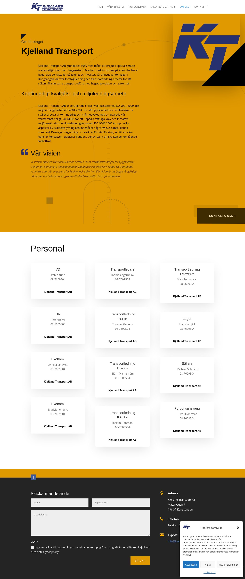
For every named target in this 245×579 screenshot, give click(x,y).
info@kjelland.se (178, 541)
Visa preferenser (228, 564)
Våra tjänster (116, 7)
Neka (208, 564)
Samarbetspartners (162, 7)
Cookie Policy (209, 572)
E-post (173, 535)
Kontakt (198, 7)
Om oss (184, 7)
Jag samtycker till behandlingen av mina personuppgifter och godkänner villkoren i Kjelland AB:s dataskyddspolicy (90, 550)
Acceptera (191, 564)
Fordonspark (137, 7)
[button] (238, 527)
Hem (100, 7)
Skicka (140, 561)
